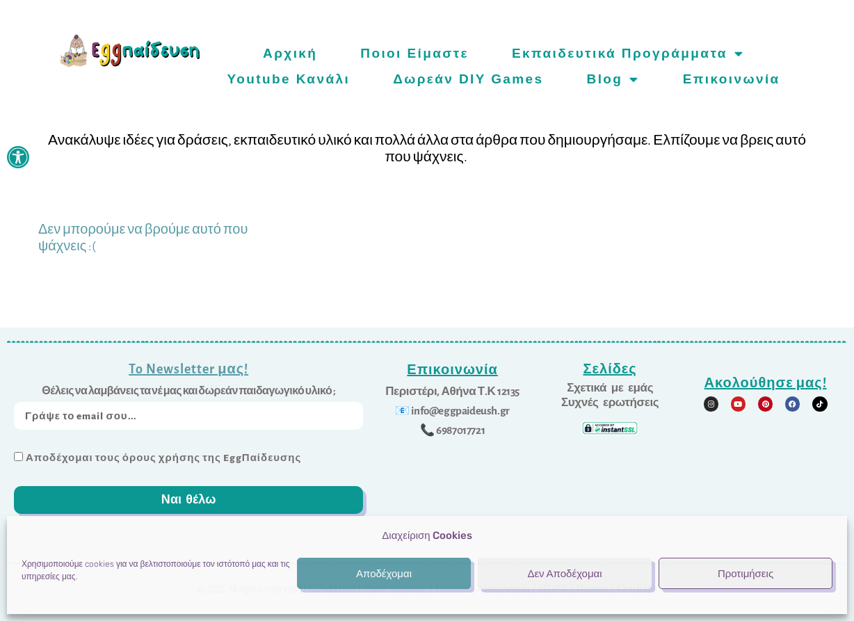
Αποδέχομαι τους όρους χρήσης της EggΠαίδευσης (163, 458)
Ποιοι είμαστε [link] (414, 53)
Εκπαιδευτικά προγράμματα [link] (628, 53)
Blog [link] (613, 79)
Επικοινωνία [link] (731, 79)
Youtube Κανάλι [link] (289, 79)
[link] (18, 157)
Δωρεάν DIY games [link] (468, 79)
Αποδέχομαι (384, 573)
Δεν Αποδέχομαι (564, 573)
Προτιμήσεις (745, 573)
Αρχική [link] (290, 53)
